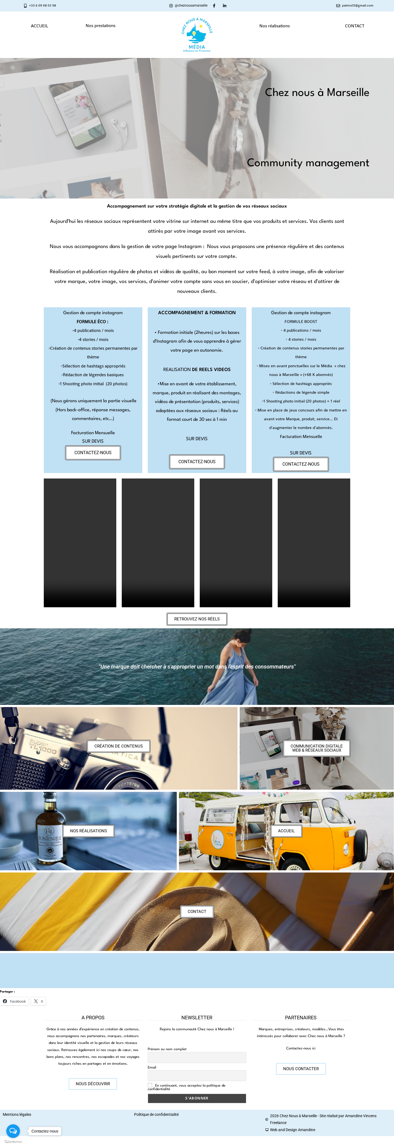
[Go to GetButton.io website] (13, 1141)
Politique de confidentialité (156, 1114)
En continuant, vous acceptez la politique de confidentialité (186, 1087)
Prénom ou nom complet (167, 1049)
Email (152, 1067)
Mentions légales (17, 1114)
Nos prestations (100, 25)
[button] (102, 26)
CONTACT (354, 26)
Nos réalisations (274, 26)
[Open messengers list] (13, 1131)
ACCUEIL (39, 26)
